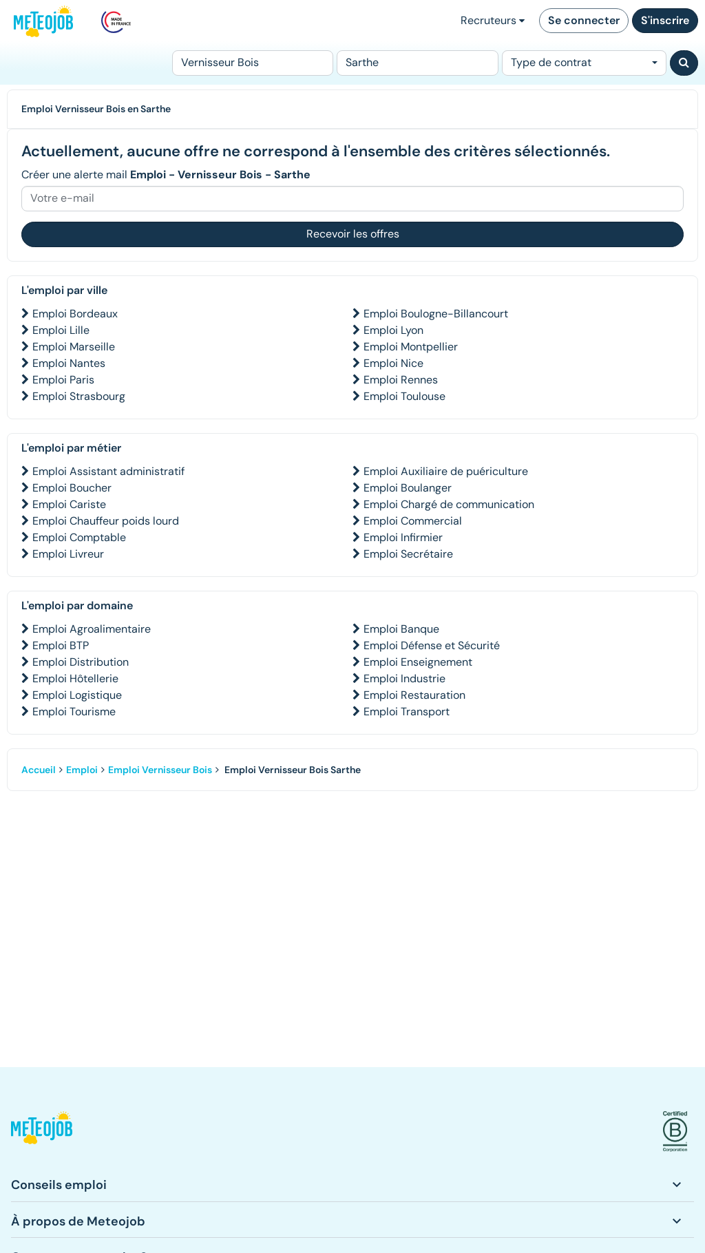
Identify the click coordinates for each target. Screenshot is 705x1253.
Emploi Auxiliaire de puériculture (446, 471)
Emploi (82, 770)
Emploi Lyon (393, 330)
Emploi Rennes (401, 379)
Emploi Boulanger (408, 488)
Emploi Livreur (68, 554)
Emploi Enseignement (418, 662)
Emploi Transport (407, 711)
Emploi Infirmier (403, 537)
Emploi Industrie (404, 678)
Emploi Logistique (77, 695)
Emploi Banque (401, 629)
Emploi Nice (393, 363)
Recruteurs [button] (493, 20)
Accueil (38, 770)
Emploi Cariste (69, 504)
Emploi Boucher (72, 488)
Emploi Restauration (414, 695)
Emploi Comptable (79, 537)
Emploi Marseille (73, 346)
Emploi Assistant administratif (108, 471)
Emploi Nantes (68, 363)
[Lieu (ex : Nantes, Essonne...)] (417, 63)
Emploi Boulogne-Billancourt (436, 313)
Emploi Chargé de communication (449, 504)
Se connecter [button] (584, 20)
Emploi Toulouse (404, 396)
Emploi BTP (60, 645)
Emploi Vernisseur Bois (160, 770)
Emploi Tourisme (74, 711)
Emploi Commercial (413, 521)
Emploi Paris (63, 379)
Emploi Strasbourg (78, 396)
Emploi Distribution (80, 662)
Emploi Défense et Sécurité (432, 645)
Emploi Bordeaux (75, 313)
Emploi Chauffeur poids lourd (105, 521)
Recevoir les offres (352, 234)
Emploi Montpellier (411, 346)
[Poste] (252, 63)
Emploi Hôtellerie (75, 678)
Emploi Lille (61, 330)
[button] (41, 1131)
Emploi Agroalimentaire (91, 629)
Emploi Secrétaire (408, 554)
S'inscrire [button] (665, 20)
